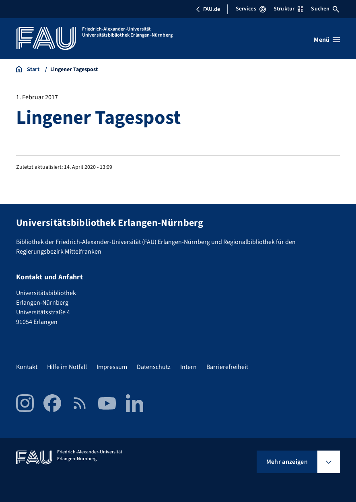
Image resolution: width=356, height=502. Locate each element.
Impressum (112, 367)
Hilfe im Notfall (67, 367)
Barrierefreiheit (227, 367)
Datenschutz (154, 367)
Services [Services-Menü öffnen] (251, 9)
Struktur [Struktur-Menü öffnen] (288, 9)
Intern (188, 367)
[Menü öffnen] (327, 40)
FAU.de (207, 9)
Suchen (325, 9)
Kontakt (26, 367)
